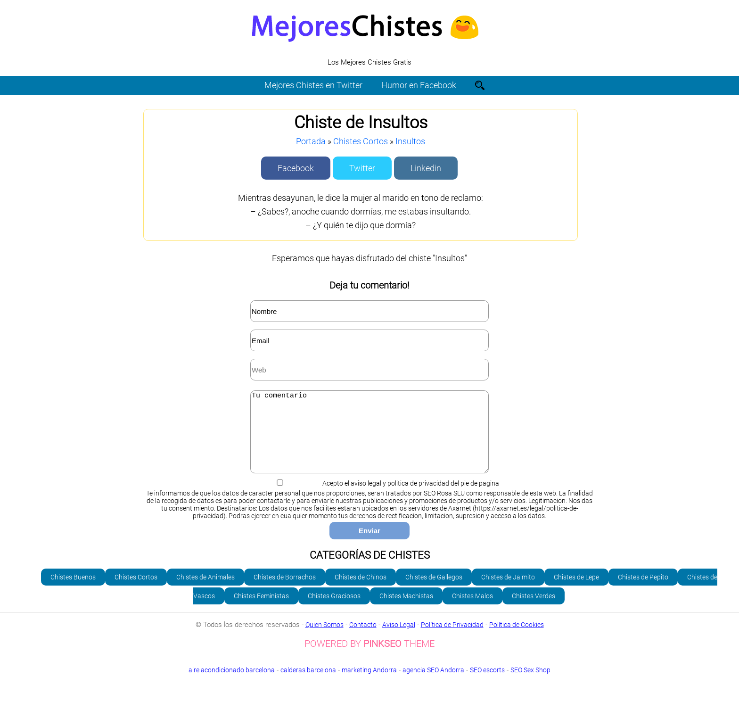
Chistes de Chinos (360, 591)
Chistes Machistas (406, 610)
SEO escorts (487, 684)
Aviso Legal (398, 639)
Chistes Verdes (533, 610)
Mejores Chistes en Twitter (313, 85)
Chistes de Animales (205, 591)
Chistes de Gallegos (433, 591)
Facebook (296, 168)
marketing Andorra (369, 684)
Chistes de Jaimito (508, 591)
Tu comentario (369, 438)
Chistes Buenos (73, 591)
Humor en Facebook (418, 85)
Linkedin (426, 168)
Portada (311, 141)
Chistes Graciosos (334, 610)
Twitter (362, 168)
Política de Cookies (516, 639)
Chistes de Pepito (643, 591)
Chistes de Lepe (576, 591)
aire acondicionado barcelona (232, 684)
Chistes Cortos (360, 141)
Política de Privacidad (452, 639)
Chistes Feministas (261, 610)
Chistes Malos (472, 610)
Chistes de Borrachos (285, 591)
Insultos (410, 141)
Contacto (363, 639)
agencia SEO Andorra (433, 684)
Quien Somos (324, 639)
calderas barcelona (308, 684)
